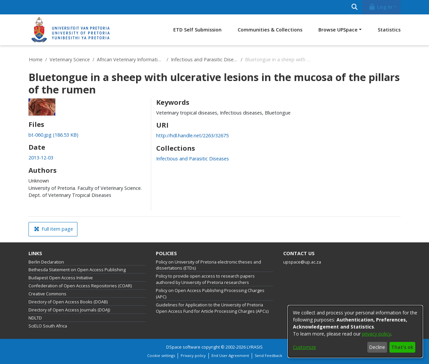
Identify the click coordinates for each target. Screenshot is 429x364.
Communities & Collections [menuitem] (270, 29)
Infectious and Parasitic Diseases (204, 59)
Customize (304, 347)
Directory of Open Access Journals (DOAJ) (69, 310)
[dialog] (355, 331)
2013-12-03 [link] (40, 157)
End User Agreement (230, 355)
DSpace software (183, 347)
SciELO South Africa (47, 326)
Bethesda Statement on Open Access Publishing (77, 270)
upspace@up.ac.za (302, 262)
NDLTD (35, 318)
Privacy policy (193, 355)
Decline (377, 347)
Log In (380, 7)
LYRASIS (255, 347)
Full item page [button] (53, 229)
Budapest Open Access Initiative (60, 278)
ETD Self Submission (197, 29)
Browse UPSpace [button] (338, 29)
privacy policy (376, 334)
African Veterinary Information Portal (130, 59)
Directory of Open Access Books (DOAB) (68, 302)
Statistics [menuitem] (389, 29)
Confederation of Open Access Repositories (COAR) (80, 286)
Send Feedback (268, 355)
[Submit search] (354, 7)
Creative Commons (47, 294)
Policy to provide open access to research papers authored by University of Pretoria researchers (205, 279)
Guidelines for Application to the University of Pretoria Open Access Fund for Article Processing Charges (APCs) (212, 308)
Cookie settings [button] (161, 355)
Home (36, 59)
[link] (53, 135)
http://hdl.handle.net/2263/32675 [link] (192, 135)
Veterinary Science (70, 59)
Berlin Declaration (46, 262)
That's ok (402, 347)
